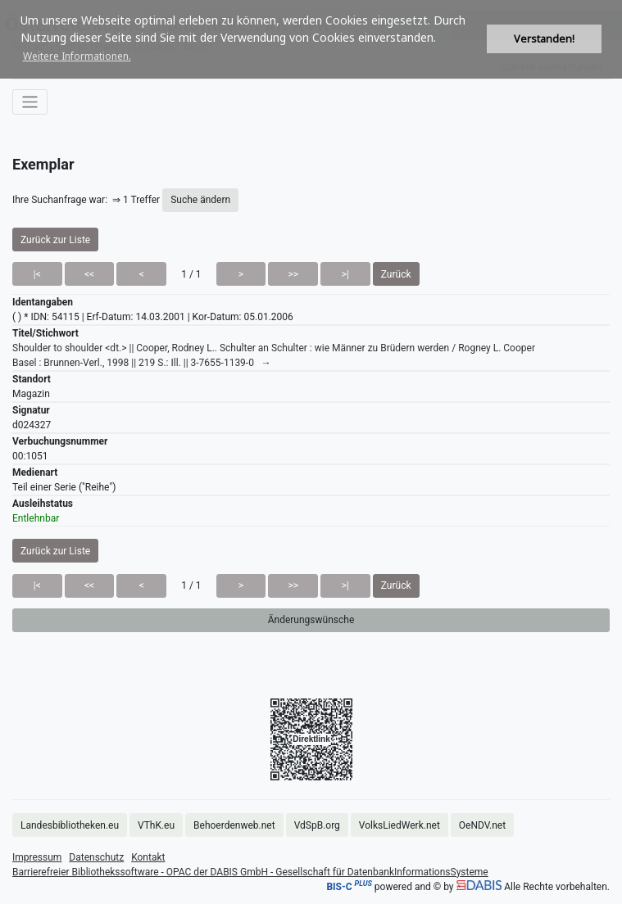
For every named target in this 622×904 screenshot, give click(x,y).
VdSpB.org (317, 825)
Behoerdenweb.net (234, 825)
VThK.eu (156, 825)
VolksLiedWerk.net (399, 825)
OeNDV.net (482, 825)
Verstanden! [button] (544, 39)
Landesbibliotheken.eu (69, 825)
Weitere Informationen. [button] (77, 56)
